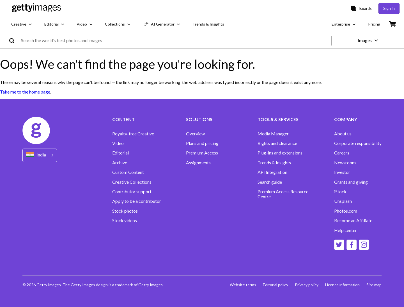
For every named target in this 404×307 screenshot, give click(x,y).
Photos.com (345, 210)
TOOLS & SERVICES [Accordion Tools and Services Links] (278, 119)
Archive (119, 162)
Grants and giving (351, 182)
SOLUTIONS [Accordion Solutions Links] (199, 119)
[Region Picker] (39, 155)
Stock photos (125, 210)
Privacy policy (306, 284)
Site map (374, 284)
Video (118, 143)
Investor (342, 172)
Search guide (270, 182)
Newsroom (345, 162)
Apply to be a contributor (136, 201)
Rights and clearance (277, 143)
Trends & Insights (274, 162)
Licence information (342, 284)
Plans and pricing (202, 143)
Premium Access (202, 152)
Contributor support (132, 191)
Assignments (198, 162)
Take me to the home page (25, 91)
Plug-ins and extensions (280, 152)
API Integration (272, 172)
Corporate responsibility (358, 143)
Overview (195, 133)
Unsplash (343, 201)
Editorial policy (275, 284)
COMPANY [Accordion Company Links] (345, 119)
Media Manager (273, 133)
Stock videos (124, 220)
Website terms (243, 284)
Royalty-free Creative (133, 133)
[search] (14, 40)
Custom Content (128, 172)
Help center (345, 230)
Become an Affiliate (353, 220)
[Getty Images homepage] (36, 8)
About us (343, 133)
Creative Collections (132, 182)
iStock (340, 191)
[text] (175, 40)
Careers (341, 152)
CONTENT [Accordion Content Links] (123, 119)
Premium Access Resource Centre (283, 194)
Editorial (120, 152)
